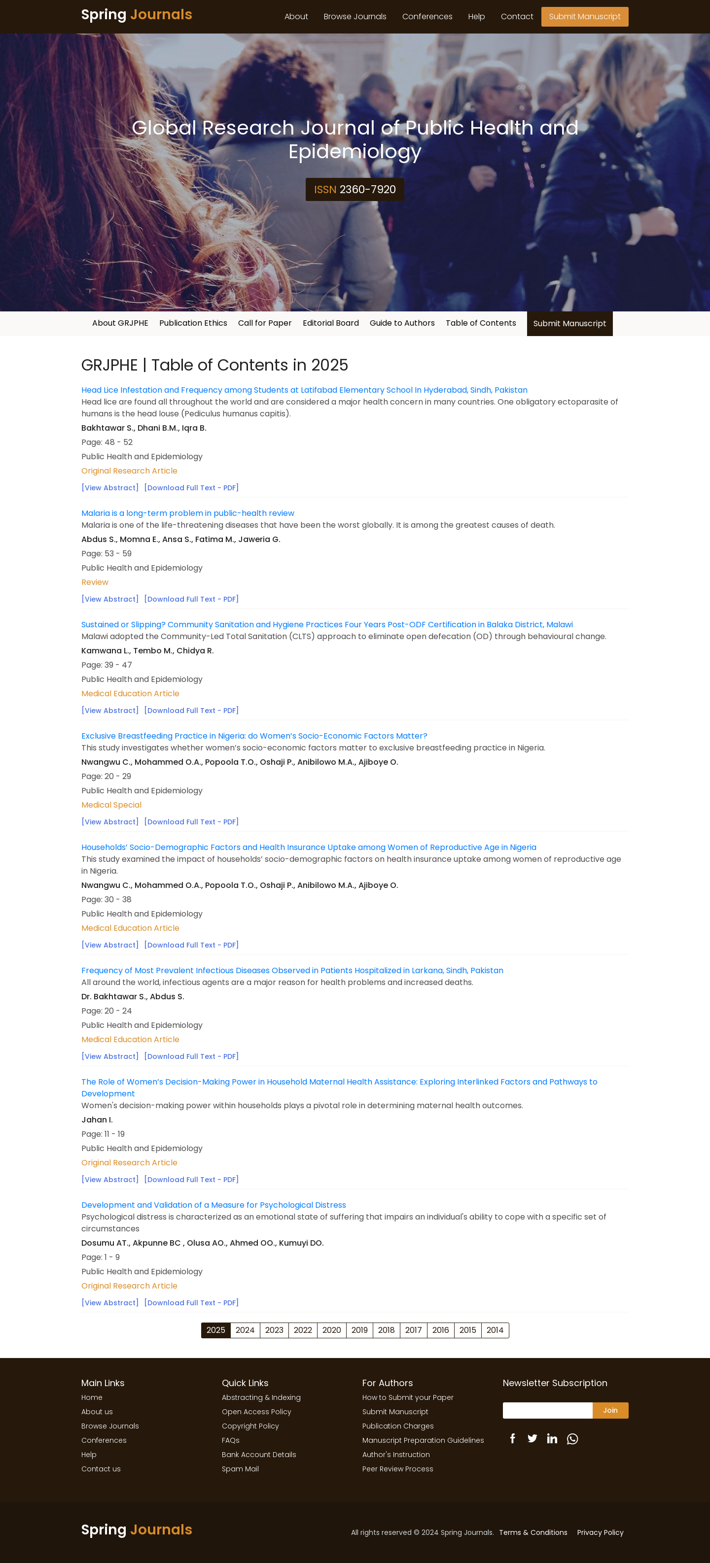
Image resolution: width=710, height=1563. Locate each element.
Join (610, 1410)
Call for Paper (265, 323)
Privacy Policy (600, 1532)
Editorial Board (331, 323)
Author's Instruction (396, 1455)
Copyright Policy (250, 1426)
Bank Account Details (259, 1455)
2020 (331, 1330)
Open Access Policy (256, 1412)
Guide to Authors (402, 323)
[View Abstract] (110, 488)
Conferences (427, 16)
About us (97, 1412)
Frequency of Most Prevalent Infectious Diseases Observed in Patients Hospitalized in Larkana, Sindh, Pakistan (292, 970)
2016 (440, 1330)
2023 (274, 1330)
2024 (245, 1330)
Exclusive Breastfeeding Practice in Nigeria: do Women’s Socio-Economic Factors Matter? (254, 736)
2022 (303, 1330)
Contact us (101, 1469)
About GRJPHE (120, 323)
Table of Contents (481, 323)
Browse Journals (355, 16)
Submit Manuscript (585, 16)
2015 (468, 1330)
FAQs (231, 1440)
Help (476, 16)
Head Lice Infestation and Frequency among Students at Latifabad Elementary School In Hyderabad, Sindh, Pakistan (304, 390)
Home (92, 1397)
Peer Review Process (397, 1469)
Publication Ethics (193, 323)
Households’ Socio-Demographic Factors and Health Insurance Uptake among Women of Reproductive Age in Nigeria (308, 847)
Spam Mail (240, 1469)
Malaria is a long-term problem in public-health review (187, 513)
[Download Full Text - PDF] (191, 488)
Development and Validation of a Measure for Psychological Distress (213, 1205)
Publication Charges (398, 1426)
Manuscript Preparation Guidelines (423, 1440)
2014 (495, 1330)
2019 (360, 1330)
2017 (413, 1330)
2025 (216, 1330)
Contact (517, 16)
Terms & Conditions (533, 1532)
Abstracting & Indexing (261, 1397)
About (296, 16)
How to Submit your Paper (408, 1397)
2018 (386, 1330)
